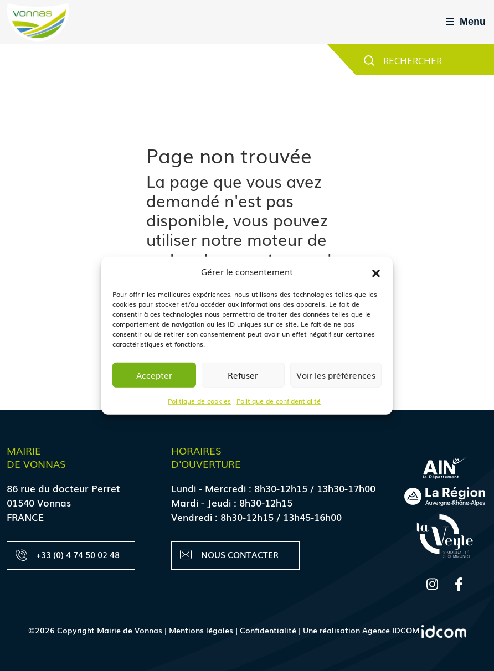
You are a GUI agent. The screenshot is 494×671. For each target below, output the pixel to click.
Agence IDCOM (414, 630)
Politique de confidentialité (278, 400)
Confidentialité (268, 630)
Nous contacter (229, 554)
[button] (376, 271)
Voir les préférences (335, 375)
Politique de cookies (199, 400)
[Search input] (433, 60)
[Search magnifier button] (369, 60)
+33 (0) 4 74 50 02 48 (68, 554)
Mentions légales (201, 630)
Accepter (154, 375)
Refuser (243, 375)
